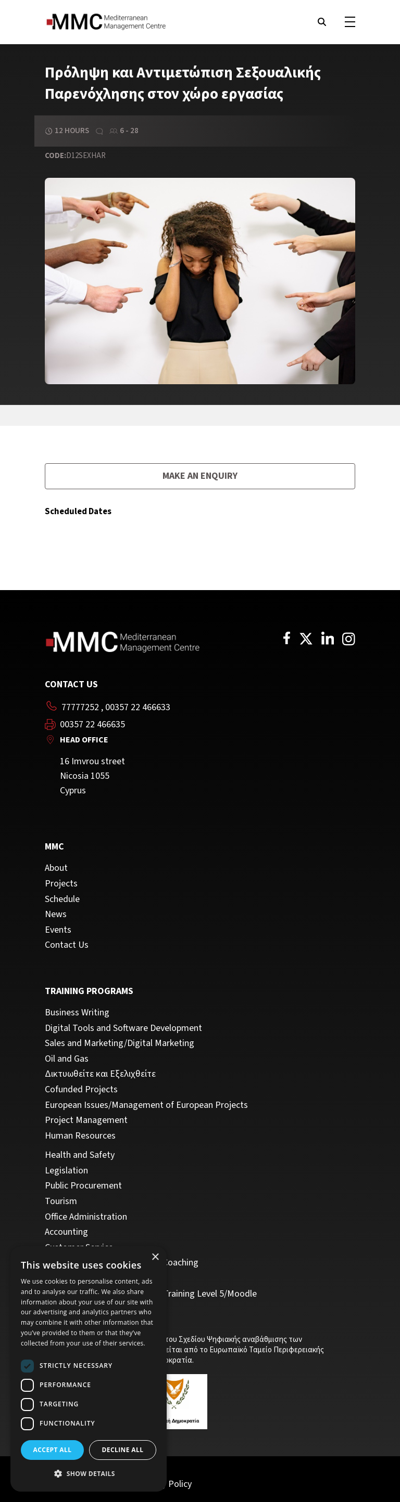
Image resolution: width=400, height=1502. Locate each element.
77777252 (80, 707)
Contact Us (67, 945)
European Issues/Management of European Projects (146, 1105)
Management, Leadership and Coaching (121, 1263)
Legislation (66, 1171)
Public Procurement (83, 1186)
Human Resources (80, 1136)
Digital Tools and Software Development (123, 1028)
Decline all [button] (123, 1449)
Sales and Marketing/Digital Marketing (119, 1043)
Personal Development (89, 1278)
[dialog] (88, 1369)
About (56, 868)
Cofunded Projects (81, 1089)
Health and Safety (80, 1155)
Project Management (86, 1120)
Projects (61, 884)
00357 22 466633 (137, 707)
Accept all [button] (52, 1449)
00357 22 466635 (92, 724)
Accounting (66, 1232)
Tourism (61, 1201)
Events (58, 930)
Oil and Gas (67, 1059)
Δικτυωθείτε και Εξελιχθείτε (100, 1074)
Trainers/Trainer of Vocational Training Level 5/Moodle (151, 1294)
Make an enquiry (200, 475)
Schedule (62, 899)
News (56, 914)
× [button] (155, 1257)
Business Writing (77, 1012)
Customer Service (79, 1247)
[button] (88, 1474)
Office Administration (86, 1217)
